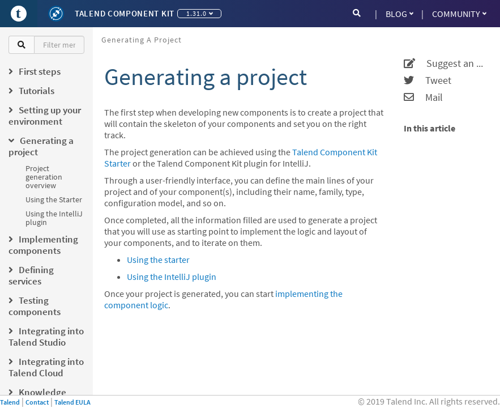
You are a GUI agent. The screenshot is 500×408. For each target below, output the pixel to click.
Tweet (427, 80)
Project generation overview (43, 176)
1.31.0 (199, 13)
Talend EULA (72, 402)
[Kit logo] (56, 13)
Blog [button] (399, 13)
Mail (423, 97)
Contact (37, 402)
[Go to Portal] (18, 13)
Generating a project (141, 40)
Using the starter (158, 259)
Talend (10, 402)
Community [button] (459, 13)
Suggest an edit (445, 63)
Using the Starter (53, 199)
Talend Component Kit (124, 13)
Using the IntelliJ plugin (54, 218)
